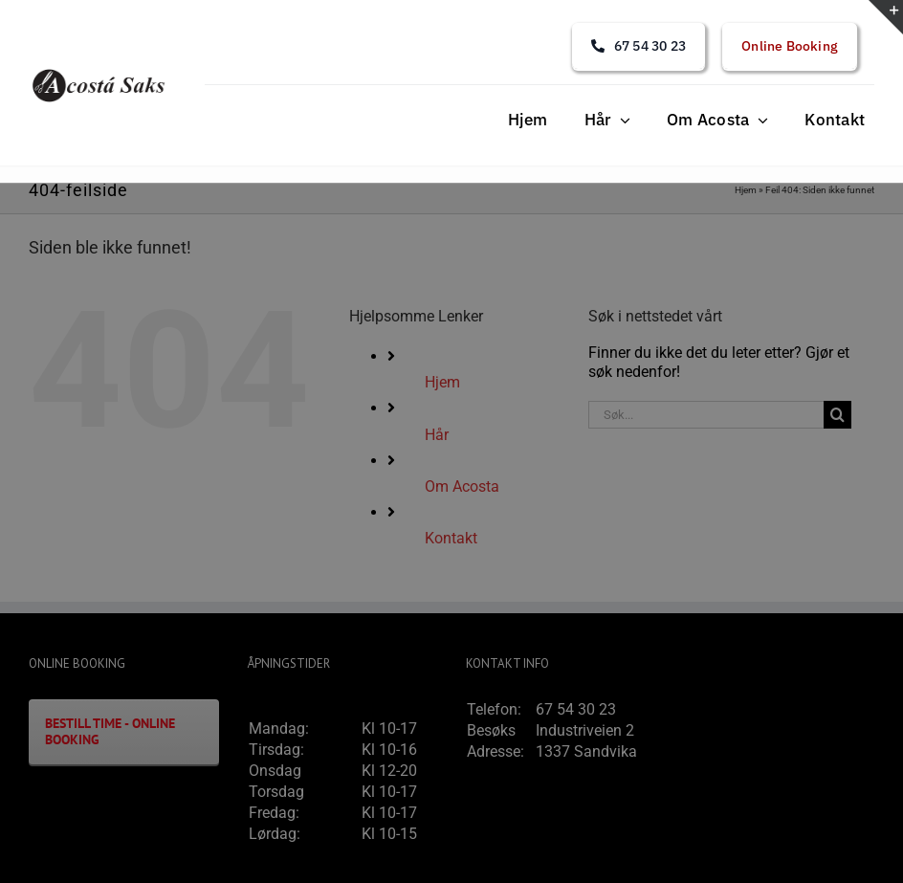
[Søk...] (706, 415)
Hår (437, 435)
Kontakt (451, 538)
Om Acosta (462, 486)
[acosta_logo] (100, 72)
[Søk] (837, 415)
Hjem (746, 190)
